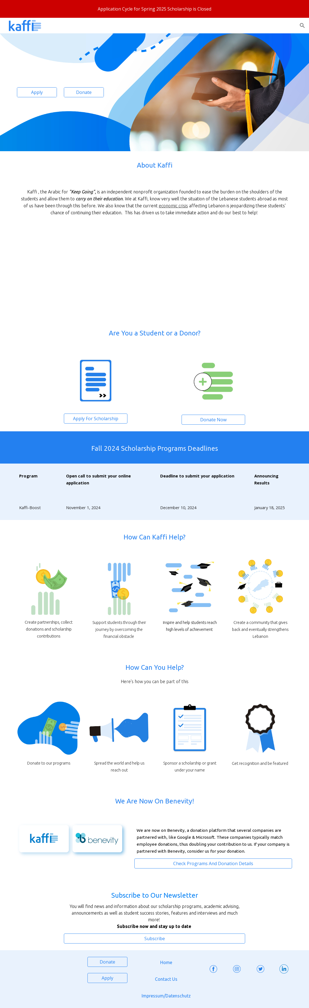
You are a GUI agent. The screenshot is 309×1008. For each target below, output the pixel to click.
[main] (154, 165)
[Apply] (37, 92)
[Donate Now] (213, 419)
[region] (154, 9)
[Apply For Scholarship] (95, 418)
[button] (302, 25)
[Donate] (84, 92)
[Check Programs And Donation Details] (213, 863)
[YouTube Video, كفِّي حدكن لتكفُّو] (225, 272)
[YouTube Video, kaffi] (84, 272)
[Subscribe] (154, 938)
